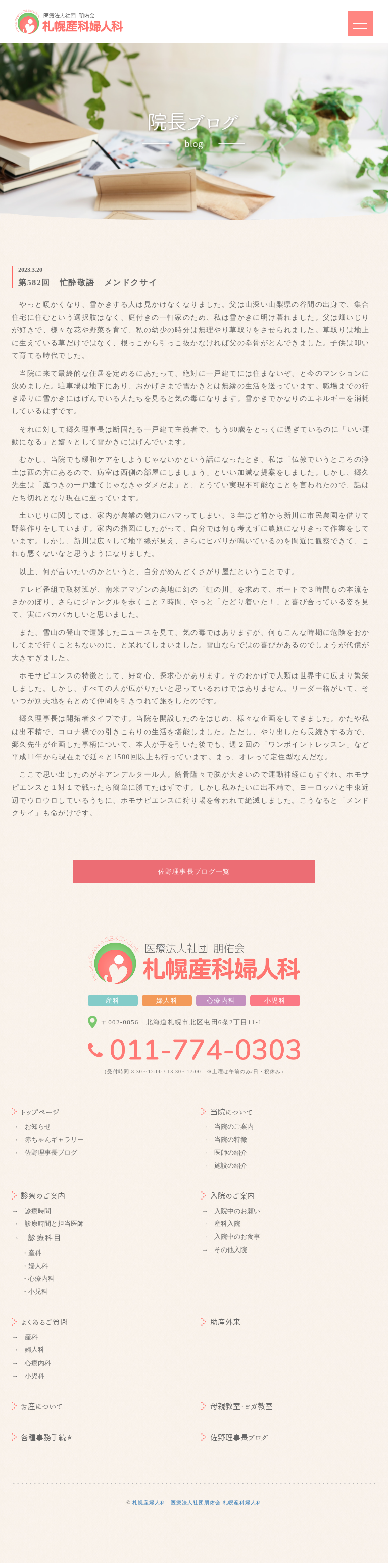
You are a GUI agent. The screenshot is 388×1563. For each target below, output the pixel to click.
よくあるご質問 (40, 1322)
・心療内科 (38, 1278)
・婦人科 (35, 1266)
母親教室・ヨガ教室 (237, 1406)
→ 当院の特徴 (224, 1139)
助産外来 (220, 1322)
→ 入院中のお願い (230, 1211)
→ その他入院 (224, 1250)
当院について (227, 1112)
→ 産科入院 (220, 1223)
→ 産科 (25, 1337)
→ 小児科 (28, 1376)
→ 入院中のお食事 (230, 1236)
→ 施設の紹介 (224, 1165)
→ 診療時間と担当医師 (48, 1223)
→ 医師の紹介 (224, 1152)
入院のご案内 (228, 1196)
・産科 (31, 1253)
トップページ (36, 1112)
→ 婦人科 (28, 1349)
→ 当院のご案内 (227, 1126)
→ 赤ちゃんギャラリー (48, 1139)
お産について (37, 1406)
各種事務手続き (42, 1437)
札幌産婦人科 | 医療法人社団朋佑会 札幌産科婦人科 (197, 1502)
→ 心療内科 (31, 1363)
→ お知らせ (31, 1126)
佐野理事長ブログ (234, 1437)
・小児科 (35, 1291)
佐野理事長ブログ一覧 (194, 871)
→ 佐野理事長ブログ (44, 1152)
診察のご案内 (38, 1196)
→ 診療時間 (31, 1211)
